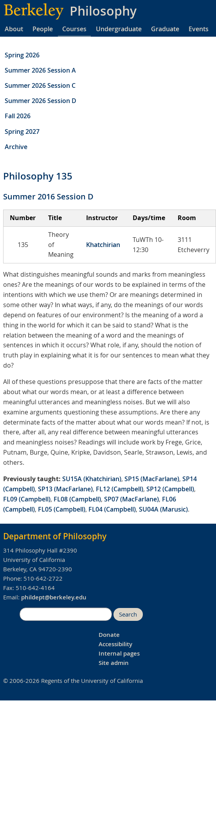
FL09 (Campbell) (26, 499)
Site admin (114, 662)
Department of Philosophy (54, 536)
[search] (66, 614)
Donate (109, 634)
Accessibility (115, 644)
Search (128, 614)
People (42, 29)
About (14, 29)
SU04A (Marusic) (163, 509)
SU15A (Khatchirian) (91, 479)
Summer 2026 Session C (40, 85)
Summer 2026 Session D (40, 100)
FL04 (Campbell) (112, 509)
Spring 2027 (22, 131)
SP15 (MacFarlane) (151, 479)
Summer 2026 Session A (40, 70)
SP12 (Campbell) (170, 489)
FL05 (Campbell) (61, 509)
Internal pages (119, 653)
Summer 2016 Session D (48, 196)
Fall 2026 (18, 116)
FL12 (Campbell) (119, 489)
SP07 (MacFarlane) (131, 499)
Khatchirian (103, 244)
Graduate (165, 29)
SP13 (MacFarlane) (65, 489)
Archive (16, 146)
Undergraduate (119, 29)
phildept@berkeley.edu (53, 597)
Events (199, 29)
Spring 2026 (22, 55)
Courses (74, 29)
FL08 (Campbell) (77, 499)
